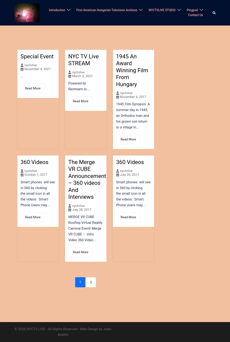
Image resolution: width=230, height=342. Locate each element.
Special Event (37, 56)
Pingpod (192, 10)
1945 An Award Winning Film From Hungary (132, 70)
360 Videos (35, 162)
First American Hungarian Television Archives (106, 10)
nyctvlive (30, 65)
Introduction (57, 10)
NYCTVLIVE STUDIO (162, 10)
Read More (33, 88)
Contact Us (195, 15)
